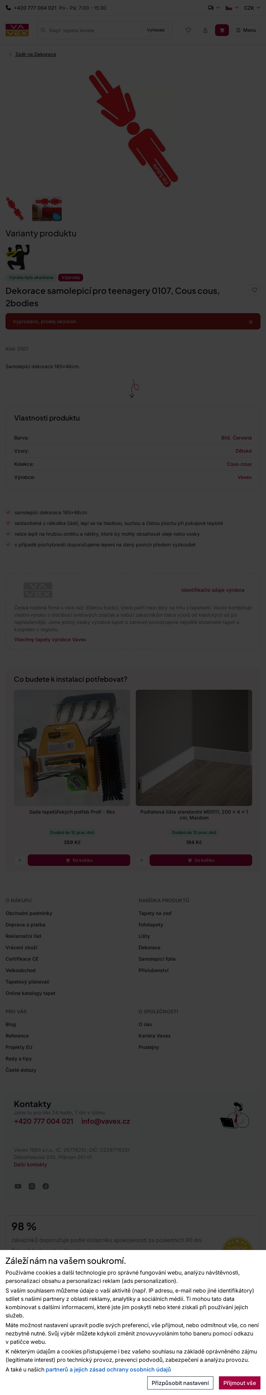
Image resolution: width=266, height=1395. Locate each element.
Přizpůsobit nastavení (180, 1382)
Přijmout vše (239, 1382)
